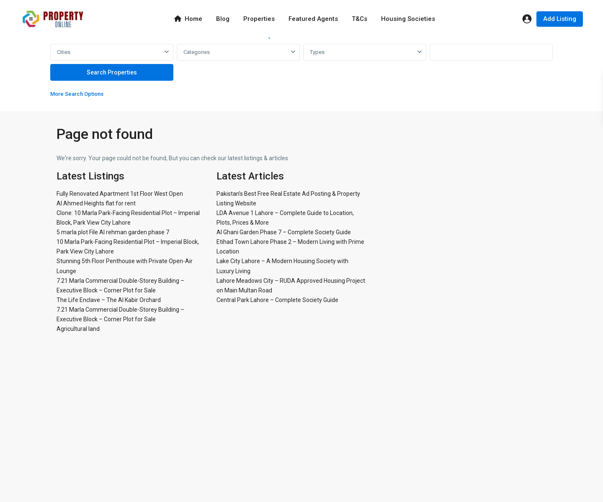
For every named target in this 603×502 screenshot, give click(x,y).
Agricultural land (78, 328)
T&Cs (359, 19)
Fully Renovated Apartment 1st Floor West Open (120, 193)
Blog (222, 19)
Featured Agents (313, 19)
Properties (259, 19)
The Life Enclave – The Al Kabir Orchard (109, 300)
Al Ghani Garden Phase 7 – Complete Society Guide (283, 232)
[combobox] (111, 52)
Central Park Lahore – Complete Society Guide (277, 300)
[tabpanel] (301, 73)
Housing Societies (408, 19)
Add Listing (559, 19)
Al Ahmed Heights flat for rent (96, 203)
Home (188, 19)
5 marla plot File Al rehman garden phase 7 (113, 232)
